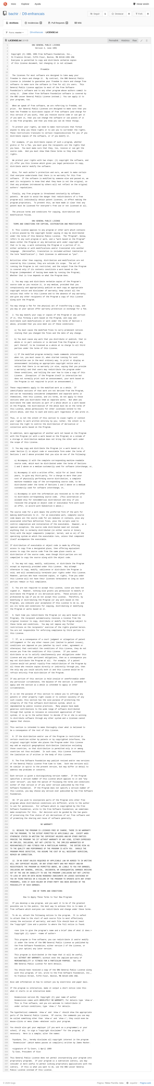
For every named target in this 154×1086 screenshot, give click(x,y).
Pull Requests (58, 23)
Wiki (78, 23)
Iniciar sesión (141, 4)
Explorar (25, 4)
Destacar (118, 14)
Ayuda (38, 4)
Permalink (113, 40)
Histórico (125, 40)
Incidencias (33, 23)
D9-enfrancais (33, 14)
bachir (13, 14)
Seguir (95, 14)
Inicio (13, 4)
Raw (135, 40)
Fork (139, 14)
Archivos (12, 23)
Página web (145, 1083)
